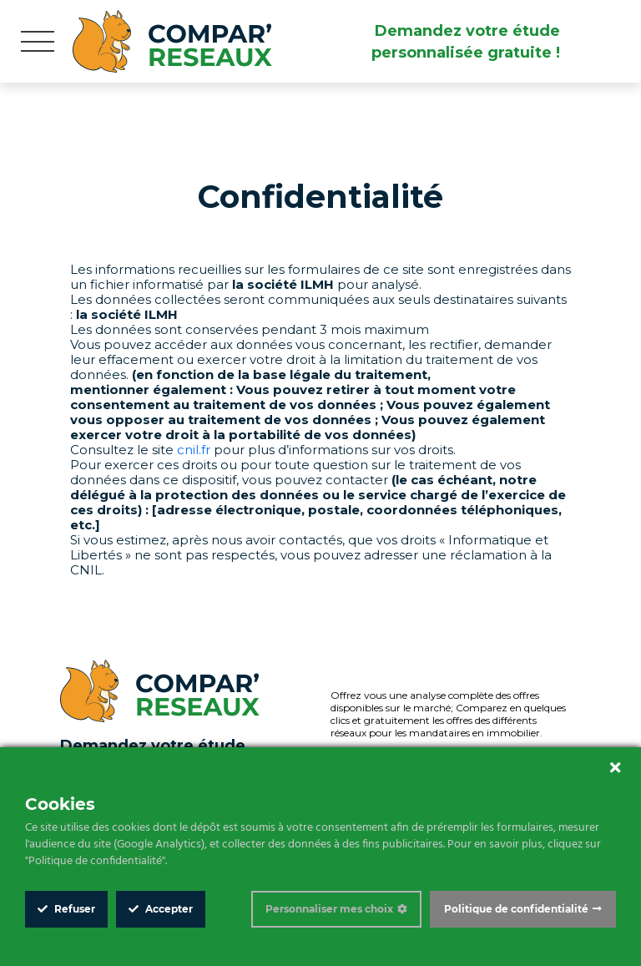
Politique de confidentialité (516, 909)
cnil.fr (193, 450)
